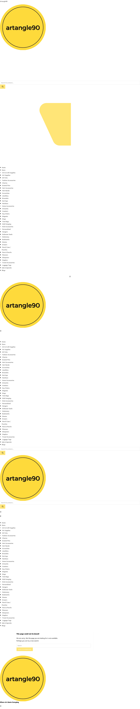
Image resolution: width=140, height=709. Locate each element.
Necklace (5, 203)
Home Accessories (8, 206)
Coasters (5, 211)
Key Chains (5, 213)
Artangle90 (3, 1)
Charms (4, 183)
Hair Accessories (7, 188)
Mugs (4, 219)
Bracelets (5, 198)
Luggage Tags (6, 265)
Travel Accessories (8, 262)
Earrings (5, 201)
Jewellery (5, 196)
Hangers (5, 232)
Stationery (5, 237)
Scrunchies (5, 193)
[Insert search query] (53, 645)
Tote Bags (5, 221)
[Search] (2, 86)
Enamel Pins (6, 185)
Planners (5, 255)
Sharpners (5, 257)
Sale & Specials (7, 268)
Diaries (4, 242)
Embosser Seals (7, 234)
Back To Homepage (24, 649)
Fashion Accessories (8, 180)
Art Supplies (6, 175)
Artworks (5, 208)
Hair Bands (5, 190)
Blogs (3, 270)
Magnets (5, 216)
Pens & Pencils (7, 252)
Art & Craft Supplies (8, 172)
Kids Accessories (7, 226)
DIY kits (5, 178)
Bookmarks (5, 239)
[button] (70, 163)
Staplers (5, 260)
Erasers (4, 244)
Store (3, 170)
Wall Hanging (6, 224)
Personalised (6, 229)
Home (4, 167)
